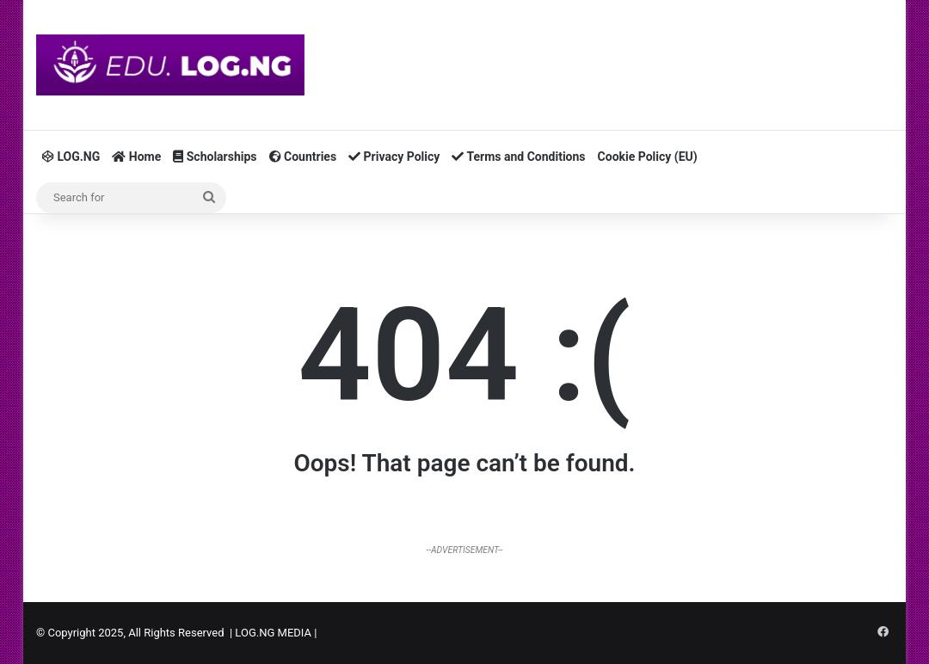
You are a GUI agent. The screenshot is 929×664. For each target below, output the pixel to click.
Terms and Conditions (518, 156)
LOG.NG (71, 156)
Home (136, 156)
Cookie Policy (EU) (648, 156)
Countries (303, 156)
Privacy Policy (394, 156)
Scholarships (214, 156)
